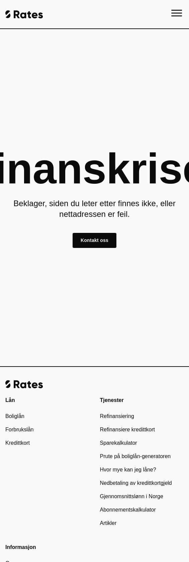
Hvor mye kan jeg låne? (128, 469)
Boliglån (14, 416)
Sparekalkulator (118, 443)
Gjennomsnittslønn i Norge (131, 496)
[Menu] (177, 14)
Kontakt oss (94, 240)
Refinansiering (117, 416)
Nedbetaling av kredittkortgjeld (136, 483)
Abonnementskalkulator (128, 510)
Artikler (108, 523)
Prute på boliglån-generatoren (135, 456)
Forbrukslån (19, 429)
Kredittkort (17, 443)
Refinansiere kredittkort (127, 429)
